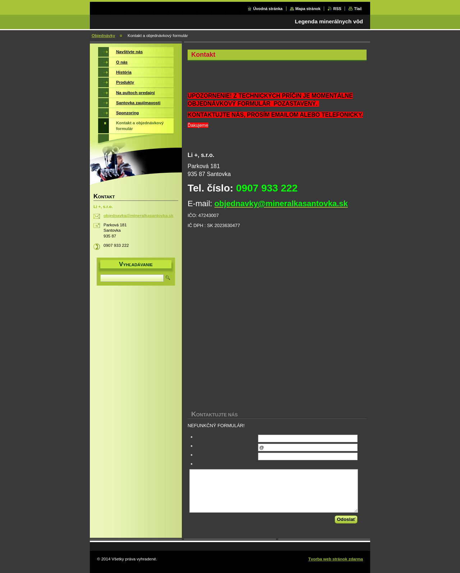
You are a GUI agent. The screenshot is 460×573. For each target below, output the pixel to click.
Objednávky (103, 35)
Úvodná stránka (267, 8)
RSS (337, 8)
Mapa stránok (308, 8)
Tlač (358, 8)
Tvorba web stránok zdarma (335, 559)
